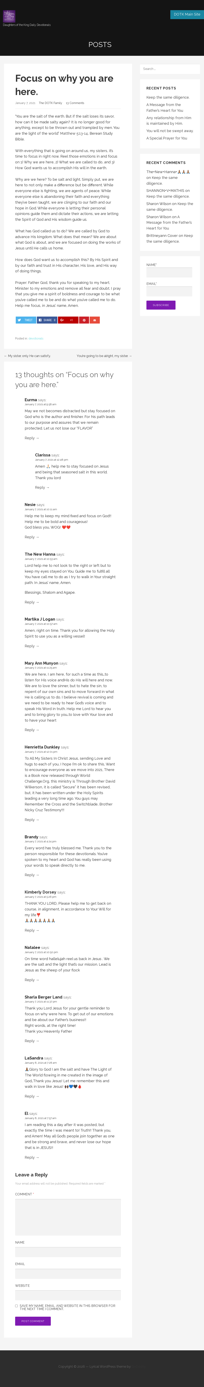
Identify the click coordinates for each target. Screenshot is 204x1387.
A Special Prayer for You (166, 138)
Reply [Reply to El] (30, 1157)
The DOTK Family (50, 103)
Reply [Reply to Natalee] (30, 980)
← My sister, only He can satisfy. (27, 356)
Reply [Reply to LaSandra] (30, 1096)
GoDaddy (138, 1366)
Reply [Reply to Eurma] (30, 438)
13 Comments (75, 103)
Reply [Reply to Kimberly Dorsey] (30, 930)
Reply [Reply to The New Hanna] (30, 602)
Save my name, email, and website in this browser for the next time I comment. (67, 1307)
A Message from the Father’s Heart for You (169, 223)
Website (22, 1286)
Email (20, 1264)
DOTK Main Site (187, 14)
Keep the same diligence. (167, 97)
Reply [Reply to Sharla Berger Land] (30, 1041)
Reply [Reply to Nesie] (30, 537)
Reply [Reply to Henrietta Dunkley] (30, 820)
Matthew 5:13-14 (74, 133)
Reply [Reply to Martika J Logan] (30, 646)
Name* (169, 270)
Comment (24, 1194)
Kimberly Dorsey (40, 892)
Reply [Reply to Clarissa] (40, 487)
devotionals (35, 338)
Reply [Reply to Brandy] (30, 875)
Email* (169, 289)
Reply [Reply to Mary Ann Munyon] (30, 730)
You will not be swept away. (169, 131)
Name (20, 1242)
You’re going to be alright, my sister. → (104, 356)
